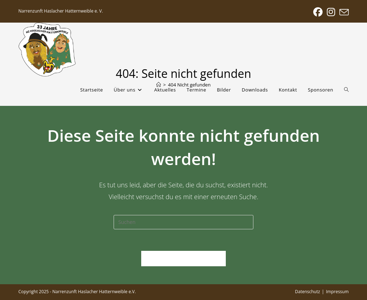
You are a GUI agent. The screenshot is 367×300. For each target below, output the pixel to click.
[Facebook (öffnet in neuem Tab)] (318, 12)
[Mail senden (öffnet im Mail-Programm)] (343, 12)
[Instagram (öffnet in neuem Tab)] (331, 12)
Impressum (337, 292)
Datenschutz (307, 292)
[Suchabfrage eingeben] (183, 222)
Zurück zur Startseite (183, 258)
